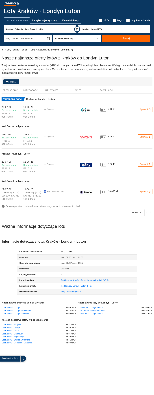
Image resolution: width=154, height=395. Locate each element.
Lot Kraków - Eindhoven (12, 334)
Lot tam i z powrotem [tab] (17, 20)
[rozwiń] (3, 359)
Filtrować (12, 82)
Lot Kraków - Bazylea (11, 324)
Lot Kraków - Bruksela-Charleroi (16, 340)
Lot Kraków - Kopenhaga (13, 337)
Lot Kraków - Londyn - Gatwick (15, 313)
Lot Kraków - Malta (10, 331)
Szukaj (126, 38)
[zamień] (77, 29)
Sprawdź (145, 109)
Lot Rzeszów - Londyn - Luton (91, 310)
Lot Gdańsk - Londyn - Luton (90, 307)
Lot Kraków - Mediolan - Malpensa (17, 343)
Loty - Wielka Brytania (71, 291)
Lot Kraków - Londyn (11, 307)
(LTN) (76, 286)
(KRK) (84, 280)
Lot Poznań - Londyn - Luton (90, 313)
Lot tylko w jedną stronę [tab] (44, 20)
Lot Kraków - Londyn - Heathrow (16, 310)
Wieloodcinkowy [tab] (70, 20)
